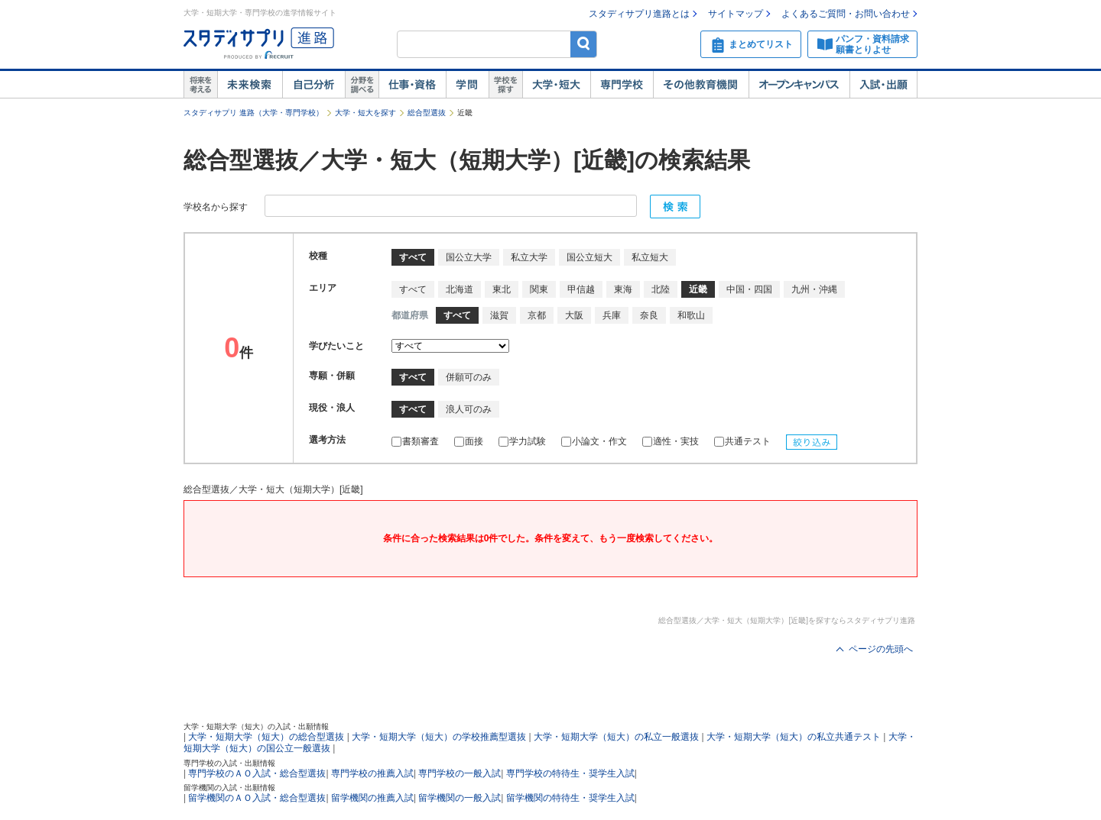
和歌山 (691, 315)
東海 (623, 289)
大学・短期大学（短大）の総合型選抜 (266, 736)
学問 (467, 84)
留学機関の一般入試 (459, 798)
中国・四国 (749, 289)
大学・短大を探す (365, 112)
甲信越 (581, 289)
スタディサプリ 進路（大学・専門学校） (253, 112)
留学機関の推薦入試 (372, 798)
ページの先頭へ (881, 649)
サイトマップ (735, 13)
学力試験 (522, 441)
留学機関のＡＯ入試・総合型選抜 (257, 798)
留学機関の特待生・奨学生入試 (570, 798)
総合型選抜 (427, 112)
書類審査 (415, 441)
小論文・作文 (594, 441)
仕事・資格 (412, 84)
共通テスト (742, 441)
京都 (537, 315)
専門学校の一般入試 (459, 773)
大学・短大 (556, 84)
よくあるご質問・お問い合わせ (845, 13)
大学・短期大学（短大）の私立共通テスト (793, 736)
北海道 (459, 289)
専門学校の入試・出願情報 (229, 763)
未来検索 (249, 84)
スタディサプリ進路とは (639, 13)
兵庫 (611, 315)
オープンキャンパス (799, 84)
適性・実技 (670, 441)
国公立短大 (589, 257)
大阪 (574, 315)
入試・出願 (883, 84)
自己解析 (313, 84)
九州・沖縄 (814, 289)
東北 (501, 289)
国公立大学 (469, 257)
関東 (539, 289)
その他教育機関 (701, 84)
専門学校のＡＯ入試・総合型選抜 (257, 773)
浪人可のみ (469, 409)
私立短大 (650, 257)
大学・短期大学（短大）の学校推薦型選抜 (439, 736)
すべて (413, 289)
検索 (583, 44)
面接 (468, 441)
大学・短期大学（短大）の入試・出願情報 (256, 726)
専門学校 (621, 84)
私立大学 (529, 257)
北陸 (660, 289)
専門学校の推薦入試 (372, 773)
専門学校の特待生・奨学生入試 (570, 773)
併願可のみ (469, 377)
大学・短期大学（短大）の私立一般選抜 (616, 736)
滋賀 (499, 315)
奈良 (649, 315)
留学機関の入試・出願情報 (229, 787)
